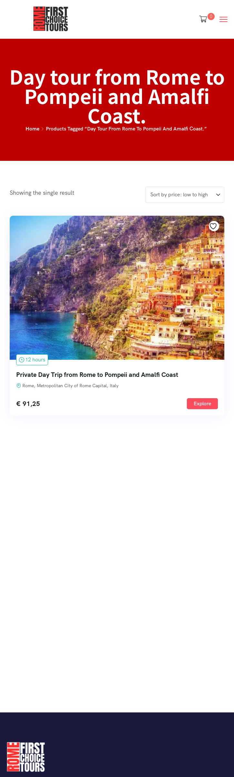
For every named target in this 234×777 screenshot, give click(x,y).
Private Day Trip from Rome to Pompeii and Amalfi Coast (97, 374)
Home (32, 128)
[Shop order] (184, 195)
